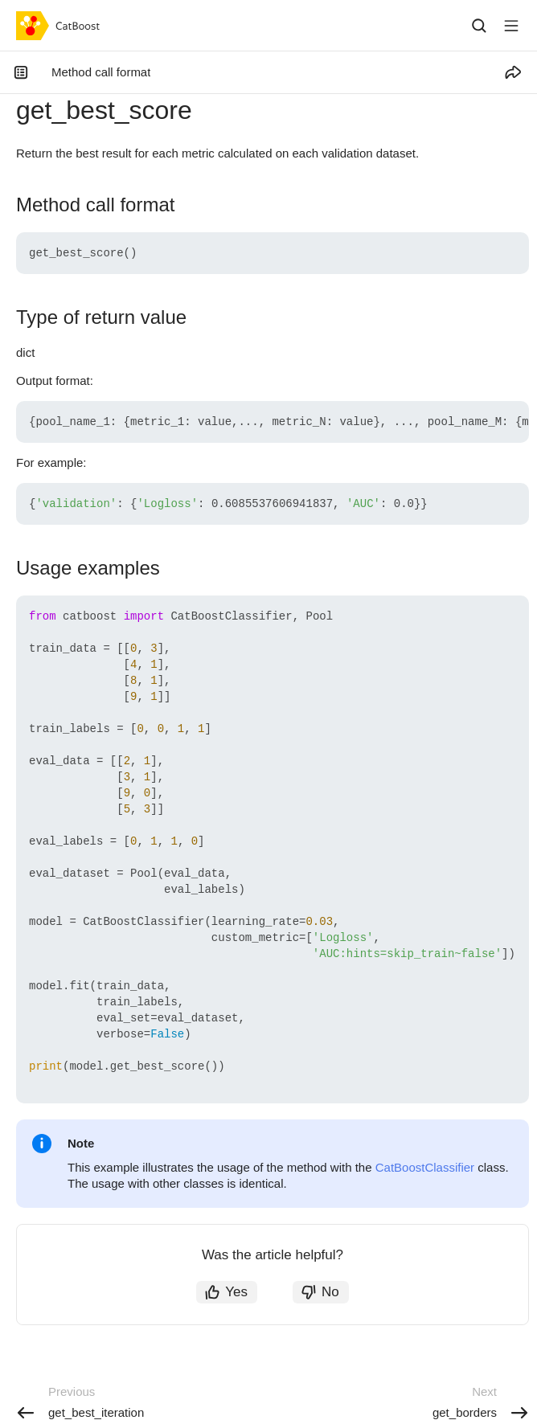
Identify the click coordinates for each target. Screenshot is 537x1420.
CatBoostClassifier (424, 1167)
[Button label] (511, 25)
